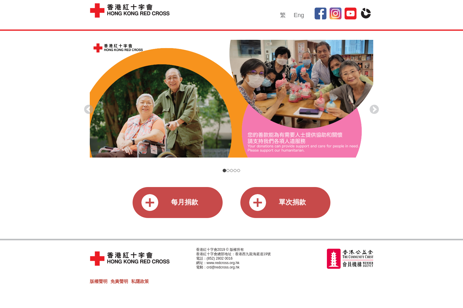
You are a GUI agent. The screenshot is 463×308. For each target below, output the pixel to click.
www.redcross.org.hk (223, 263)
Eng (299, 15)
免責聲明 (119, 281)
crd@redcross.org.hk (223, 267)
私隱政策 (140, 281)
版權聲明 (98, 281)
